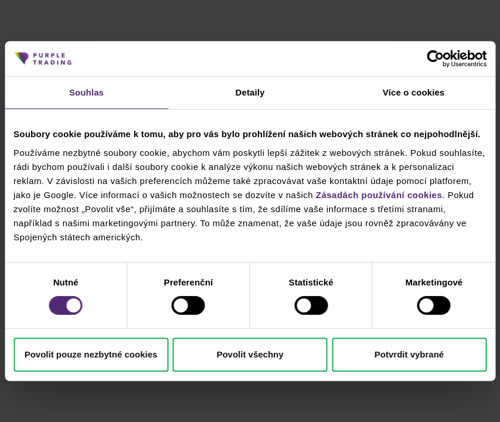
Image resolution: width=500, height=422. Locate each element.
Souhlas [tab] (86, 92)
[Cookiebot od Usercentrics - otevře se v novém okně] (435, 58)
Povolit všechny (249, 354)
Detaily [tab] (250, 92)
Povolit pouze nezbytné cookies (91, 354)
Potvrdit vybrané (409, 354)
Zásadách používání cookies (379, 195)
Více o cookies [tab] (414, 92)
